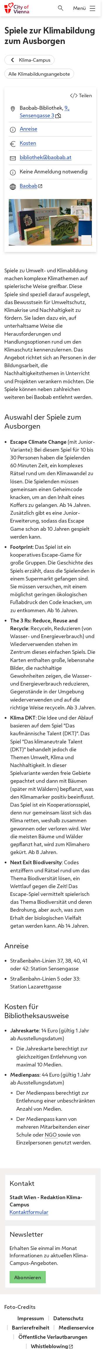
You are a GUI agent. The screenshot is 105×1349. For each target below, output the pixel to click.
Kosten (28, 142)
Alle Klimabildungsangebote (39, 73)
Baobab (28, 185)
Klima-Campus (29, 60)
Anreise (28, 128)
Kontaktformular (29, 1211)
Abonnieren (27, 1277)
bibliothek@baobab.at (45, 157)
